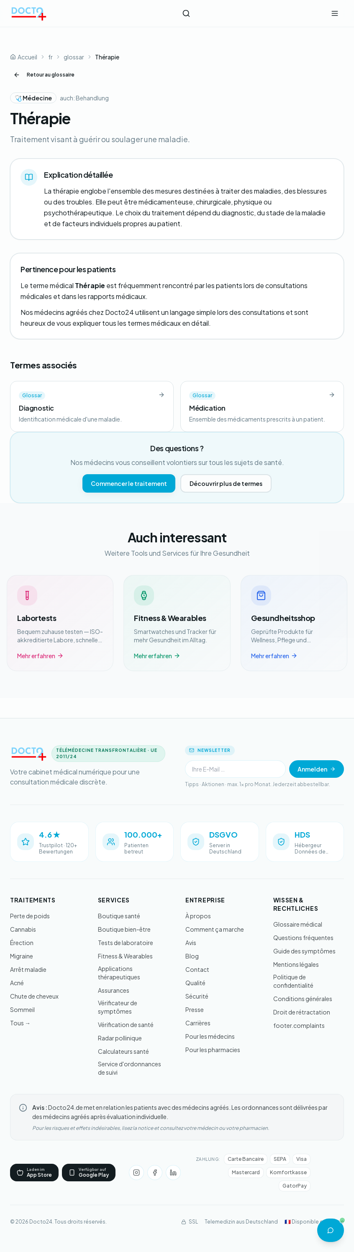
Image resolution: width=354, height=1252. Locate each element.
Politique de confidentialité (293, 981)
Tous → (20, 1023)
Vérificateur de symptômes (117, 1007)
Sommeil (22, 1009)
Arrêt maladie (28, 969)
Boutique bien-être (124, 929)
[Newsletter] (235, 769)
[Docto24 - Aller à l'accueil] (28, 13)
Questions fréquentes (303, 937)
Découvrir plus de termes (226, 483)
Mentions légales (296, 964)
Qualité (195, 982)
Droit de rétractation (301, 1012)
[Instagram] (136, 1172)
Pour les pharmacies (212, 1049)
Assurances (113, 990)
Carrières (197, 1023)
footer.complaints (299, 1025)
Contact (197, 969)
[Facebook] (154, 1172)
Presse (194, 1009)
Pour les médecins (210, 1036)
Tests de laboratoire (125, 942)
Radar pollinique (120, 1038)
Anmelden (317, 769)
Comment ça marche (214, 929)
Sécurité (196, 996)
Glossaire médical (297, 924)
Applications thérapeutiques (119, 973)
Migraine (21, 956)
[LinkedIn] (173, 1172)
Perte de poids (30, 916)
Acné (17, 982)
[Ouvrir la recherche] (186, 13)
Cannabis (23, 929)
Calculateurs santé (123, 1051)
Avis (190, 942)
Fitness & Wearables (125, 956)
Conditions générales (302, 998)
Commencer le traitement (129, 483)
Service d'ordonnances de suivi (129, 1068)
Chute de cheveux (34, 996)
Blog (192, 956)
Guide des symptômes (304, 951)
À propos (198, 916)
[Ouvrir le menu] (335, 13)
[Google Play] (88, 1172)
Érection (21, 942)
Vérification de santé (126, 1024)
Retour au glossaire (43, 75)
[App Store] (34, 1172)
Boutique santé (119, 916)
